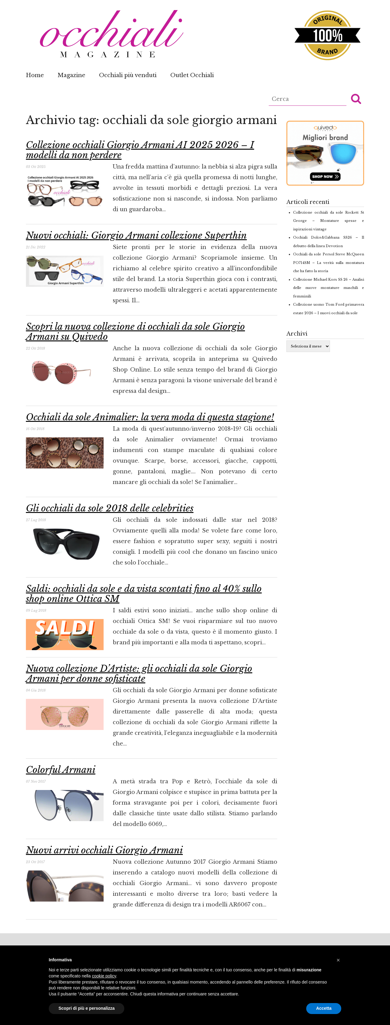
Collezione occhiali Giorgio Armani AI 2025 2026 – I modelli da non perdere (140, 150)
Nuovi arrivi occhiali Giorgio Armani (104, 850)
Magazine (71, 75)
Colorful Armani (60, 769)
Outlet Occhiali (192, 75)
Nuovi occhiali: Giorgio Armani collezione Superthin (136, 235)
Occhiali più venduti (128, 75)
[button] (356, 98)
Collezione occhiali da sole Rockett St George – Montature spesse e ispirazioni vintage (328, 220)
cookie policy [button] (104, 975)
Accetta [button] (324, 1008)
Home (35, 75)
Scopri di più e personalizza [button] (86, 1008)
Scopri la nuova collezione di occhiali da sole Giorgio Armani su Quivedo (135, 331)
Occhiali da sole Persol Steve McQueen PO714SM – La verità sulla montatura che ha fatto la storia (328, 262)
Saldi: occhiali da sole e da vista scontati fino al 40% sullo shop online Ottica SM (144, 593)
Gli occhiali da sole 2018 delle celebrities (109, 508)
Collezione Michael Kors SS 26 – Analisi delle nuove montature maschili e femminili (328, 287)
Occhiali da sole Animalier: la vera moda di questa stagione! (150, 417)
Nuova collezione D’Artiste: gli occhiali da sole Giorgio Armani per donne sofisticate (139, 673)
